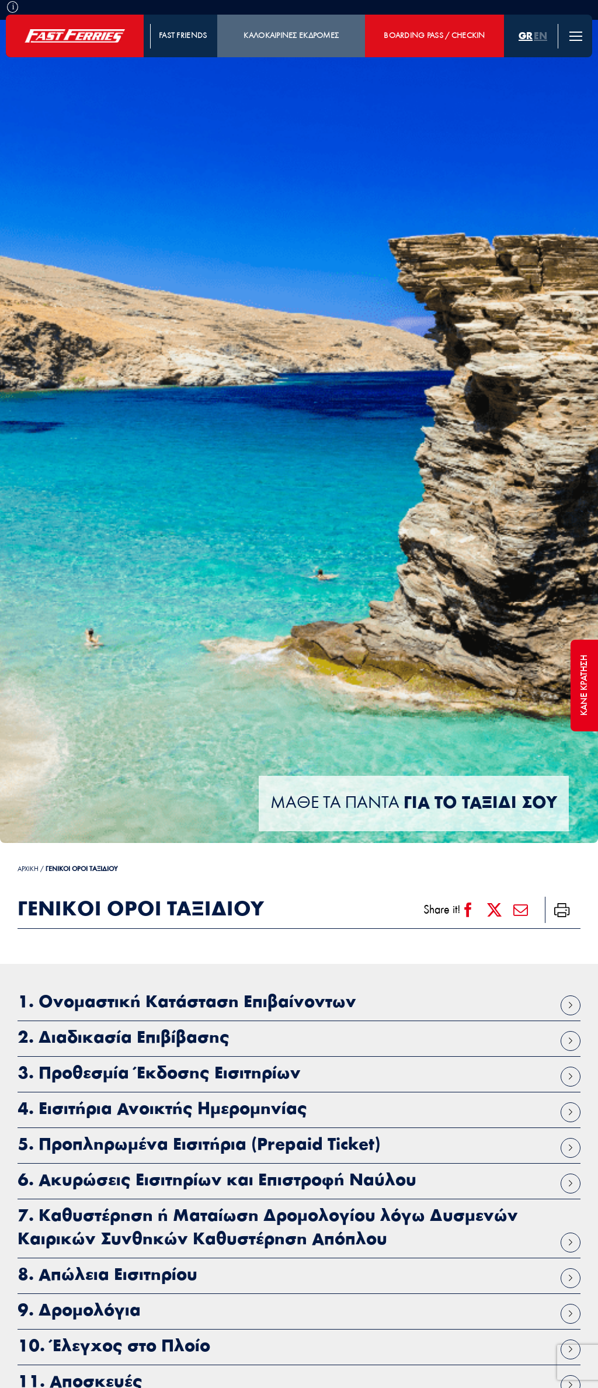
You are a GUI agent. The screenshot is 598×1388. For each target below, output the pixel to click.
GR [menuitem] (526, 36)
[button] (299, 1003)
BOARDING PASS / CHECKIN (434, 36)
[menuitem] (526, 36)
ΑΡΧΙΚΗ (28, 869)
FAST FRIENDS (183, 36)
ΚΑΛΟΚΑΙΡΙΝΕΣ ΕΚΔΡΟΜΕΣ (291, 36)
